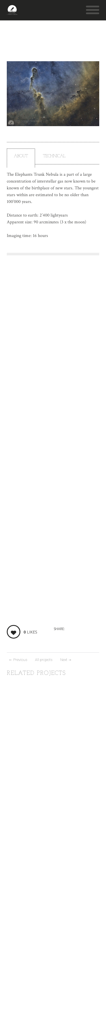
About (21, 156)
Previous (18, 660)
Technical (54, 156)
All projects (43, 660)
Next (66, 660)
